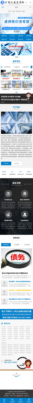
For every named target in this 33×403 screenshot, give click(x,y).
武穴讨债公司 (4, 336)
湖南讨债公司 (4, 342)
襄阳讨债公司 (22, 326)
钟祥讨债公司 (16, 332)
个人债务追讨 (16, 67)
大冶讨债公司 (22, 336)
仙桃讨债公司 (4, 332)
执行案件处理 (7, 67)
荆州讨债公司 (28, 326)
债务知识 (6, 244)
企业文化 (16, 163)
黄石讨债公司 (4, 328)
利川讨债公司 (4, 340)
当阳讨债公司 (16, 338)
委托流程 (12, 39)
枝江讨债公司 (28, 336)
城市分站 (18, 11)
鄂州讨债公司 (22, 328)
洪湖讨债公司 (4, 334)
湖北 (23, 11)
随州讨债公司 (16, 328)
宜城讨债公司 (10, 338)
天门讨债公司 (10, 332)
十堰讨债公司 (10, 330)
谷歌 (14, 395)
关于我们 (12, 35)
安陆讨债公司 (22, 338)
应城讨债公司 (4, 338)
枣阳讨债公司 (16, 330)
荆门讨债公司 (10, 326)
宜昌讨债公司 (10, 328)
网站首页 (4, 35)
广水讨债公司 (10, 336)
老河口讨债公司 (22, 330)
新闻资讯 (28, 35)
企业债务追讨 (26, 67)
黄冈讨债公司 (4, 330)
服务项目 (20, 35)
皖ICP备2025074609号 (22, 393)
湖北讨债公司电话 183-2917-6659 (16, 317)
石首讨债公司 (16, 336)
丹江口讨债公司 (28, 334)
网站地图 (6, 395)
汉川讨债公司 (10, 334)
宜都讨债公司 (28, 338)
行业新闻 (16, 244)
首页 (13, 11)
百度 (11, 395)
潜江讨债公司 (22, 332)
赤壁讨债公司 (16, 334)
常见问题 (27, 244)
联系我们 (28, 39)
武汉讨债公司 (4, 326)
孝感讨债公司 (28, 328)
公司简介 (6, 163)
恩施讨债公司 (28, 330)
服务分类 (4, 39)
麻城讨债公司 (28, 332)
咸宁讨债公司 (16, 326)
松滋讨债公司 (22, 334)
